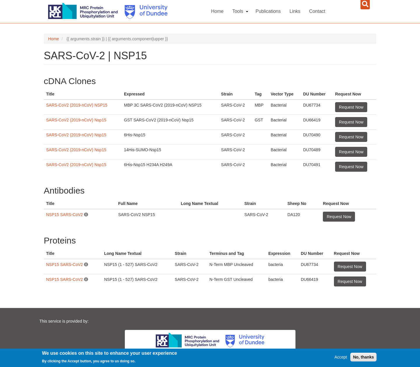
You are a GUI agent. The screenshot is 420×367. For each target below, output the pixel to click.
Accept (341, 357)
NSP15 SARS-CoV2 (64, 214)
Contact (317, 11)
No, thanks (363, 357)
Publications (268, 11)
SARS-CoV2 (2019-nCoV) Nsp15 (76, 120)
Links (295, 11)
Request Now (351, 107)
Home (217, 11)
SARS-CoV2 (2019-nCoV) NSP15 (76, 105)
